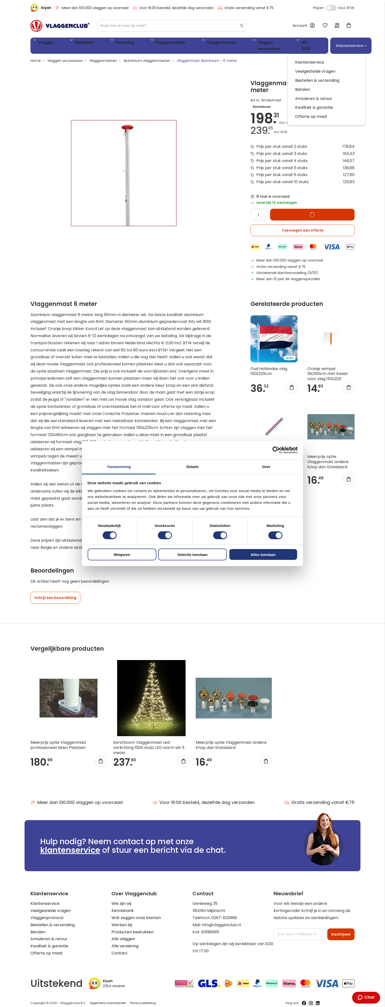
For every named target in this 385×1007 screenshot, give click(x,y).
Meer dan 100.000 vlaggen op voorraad (91, 8)
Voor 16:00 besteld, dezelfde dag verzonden (173, 8)
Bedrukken (71, 43)
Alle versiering (124, 941)
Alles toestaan (263, 554)
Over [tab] (266, 466)
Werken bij (121, 920)
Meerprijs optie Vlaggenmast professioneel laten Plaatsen (58, 740)
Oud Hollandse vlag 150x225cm (268, 366)
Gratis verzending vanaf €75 (246, 8)
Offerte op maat (46, 948)
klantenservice (70, 845)
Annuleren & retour (49, 934)
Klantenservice (44, 899)
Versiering (100, 43)
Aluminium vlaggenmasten (147, 56)
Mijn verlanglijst (325, 26)
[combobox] (172, 26)
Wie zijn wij (121, 899)
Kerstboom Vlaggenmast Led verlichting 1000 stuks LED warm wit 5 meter (148, 743)
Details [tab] (192, 466)
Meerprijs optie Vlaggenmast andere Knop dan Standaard (327, 457)
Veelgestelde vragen (50, 906)
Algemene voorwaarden (108, 998)
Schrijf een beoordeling (55, 593)
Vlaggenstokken (134, 43)
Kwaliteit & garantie (49, 941)
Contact (119, 948)
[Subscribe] (341, 929)
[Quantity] (258, 210)
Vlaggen (44, 43)
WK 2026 (255, 43)
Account (300, 25)
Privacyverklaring (143, 998)
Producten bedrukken (132, 927)
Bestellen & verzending (52, 920)
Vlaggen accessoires (218, 43)
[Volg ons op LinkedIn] (317, 998)
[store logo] (60, 26)
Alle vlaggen (123, 934)
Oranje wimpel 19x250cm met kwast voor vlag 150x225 (327, 369)
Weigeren (122, 554)
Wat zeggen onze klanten (136, 913)
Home (35, 56)
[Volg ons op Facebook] (304, 998)
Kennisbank (122, 906)
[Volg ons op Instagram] (310, 998)
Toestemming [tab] (119, 466)
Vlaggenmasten (174, 43)
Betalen (37, 927)
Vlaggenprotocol (46, 913)
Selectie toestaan (193, 554)
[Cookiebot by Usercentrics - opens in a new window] (276, 450)
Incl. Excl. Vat (331, 8)
